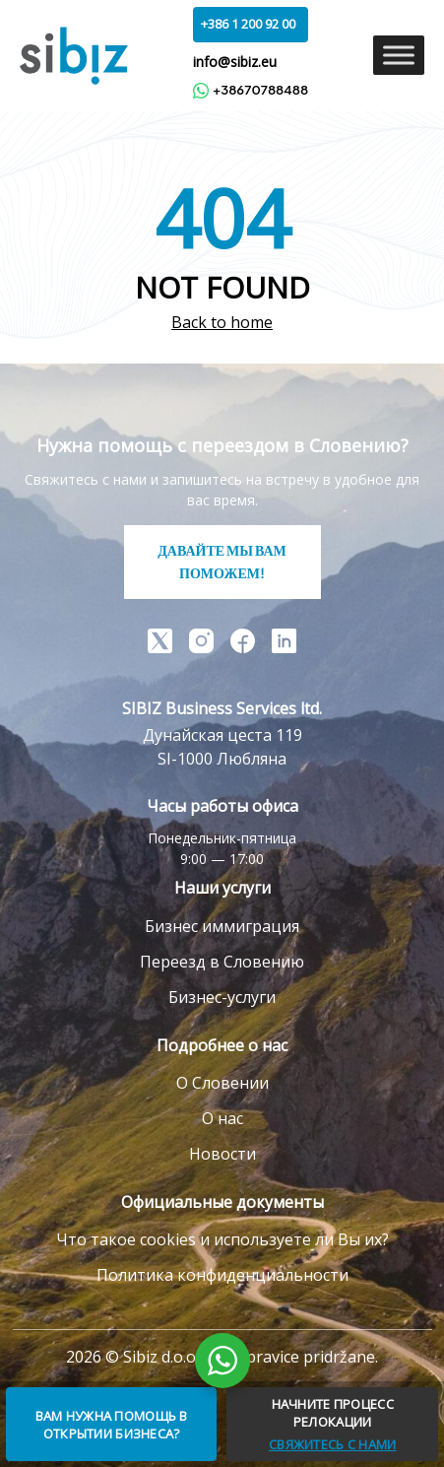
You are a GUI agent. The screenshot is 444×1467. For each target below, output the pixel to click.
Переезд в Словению (222, 961)
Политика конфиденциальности (222, 1275)
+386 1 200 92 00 (248, 24)
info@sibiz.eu (235, 61)
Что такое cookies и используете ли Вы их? (222, 1239)
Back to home (222, 322)
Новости (222, 1154)
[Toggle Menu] (398, 55)
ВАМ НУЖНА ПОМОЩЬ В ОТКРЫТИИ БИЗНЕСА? (111, 1424)
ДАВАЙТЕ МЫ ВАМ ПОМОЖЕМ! (222, 561)
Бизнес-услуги (222, 997)
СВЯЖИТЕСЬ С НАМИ (332, 1444)
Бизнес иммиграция (222, 926)
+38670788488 (250, 90)
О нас (222, 1118)
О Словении (222, 1083)
